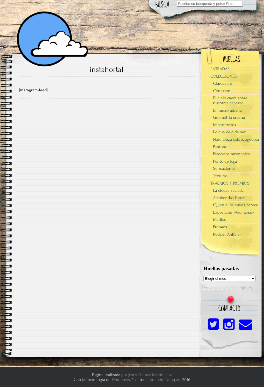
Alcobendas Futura (229, 197)
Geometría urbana (229, 117)
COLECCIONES (223, 76)
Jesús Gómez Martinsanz (150, 374)
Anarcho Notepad (165, 379)
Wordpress (121, 379)
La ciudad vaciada (228, 190)
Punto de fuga (225, 161)
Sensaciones (224, 168)
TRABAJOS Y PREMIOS (229, 183)
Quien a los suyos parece (235, 204)
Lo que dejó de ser (229, 131)
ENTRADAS (220, 68)
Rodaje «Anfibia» (227, 234)
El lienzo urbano (227, 110)
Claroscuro (222, 83)
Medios (219, 219)
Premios (220, 226)
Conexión (221, 90)
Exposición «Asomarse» (233, 212)
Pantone (220, 146)
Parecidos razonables (231, 153)
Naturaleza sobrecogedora (236, 139)
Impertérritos (224, 124)
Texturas (220, 175)
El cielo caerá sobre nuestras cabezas (230, 100)
